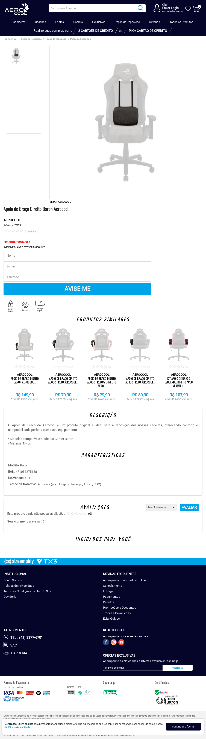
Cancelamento (112, 585)
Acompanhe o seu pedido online (124, 580)
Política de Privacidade (19, 585)
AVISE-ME (77, 288)
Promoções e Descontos (119, 607)
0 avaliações (31, 231)
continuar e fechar (183, 726)
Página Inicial (10, 39)
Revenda (154, 22)
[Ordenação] (161, 507)
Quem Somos (13, 580)
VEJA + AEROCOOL (60, 201)
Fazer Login (170, 8)
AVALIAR (189, 507)
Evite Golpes (111, 618)
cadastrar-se (172, 11)
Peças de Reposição (127, 22)
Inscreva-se (177, 667)
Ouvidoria (10, 596)
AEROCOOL (12, 220)
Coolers (78, 22)
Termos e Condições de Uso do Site (27, 591)
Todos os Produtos (181, 22)
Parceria (19, 653)
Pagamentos (111, 596)
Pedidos (108, 602)
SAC (13, 645)
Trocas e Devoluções (117, 613)
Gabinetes (19, 22)
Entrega (108, 591)
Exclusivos (98, 22)
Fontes (59, 22)
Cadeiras (40, 22)
